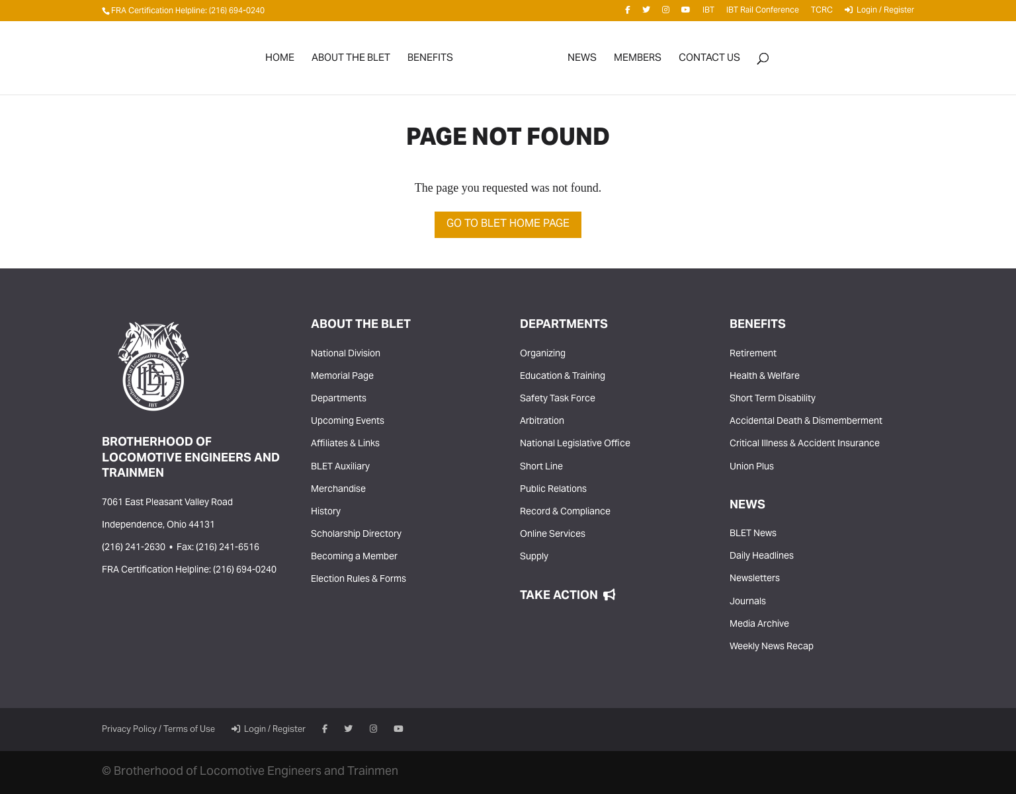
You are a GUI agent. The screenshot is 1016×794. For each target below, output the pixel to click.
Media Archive (759, 625)
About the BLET (351, 61)
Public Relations (553, 490)
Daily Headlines (762, 557)
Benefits (430, 61)
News (582, 61)
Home (279, 61)
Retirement (753, 354)
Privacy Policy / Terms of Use (158, 730)
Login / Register (879, 12)
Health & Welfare (765, 377)
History (326, 512)
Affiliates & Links (345, 444)
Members (637, 61)
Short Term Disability (773, 399)
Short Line (541, 467)
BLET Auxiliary (340, 467)
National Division (345, 354)
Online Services (552, 535)
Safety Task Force (557, 399)
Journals (748, 602)
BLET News (753, 534)
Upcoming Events (347, 422)
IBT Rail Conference (762, 13)
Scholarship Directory (356, 535)
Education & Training (562, 377)
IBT (708, 13)
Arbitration (542, 422)
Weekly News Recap (772, 647)
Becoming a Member (354, 557)
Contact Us (709, 61)
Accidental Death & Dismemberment (806, 422)
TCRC (822, 13)
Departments (338, 399)
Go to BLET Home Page (508, 224)
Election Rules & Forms (358, 580)
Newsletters (755, 579)
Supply (534, 557)
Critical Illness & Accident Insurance (805, 444)
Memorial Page (342, 377)
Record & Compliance (565, 512)
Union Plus (752, 467)
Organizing (543, 354)
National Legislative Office (575, 444)
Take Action (567, 596)
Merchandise (338, 490)
